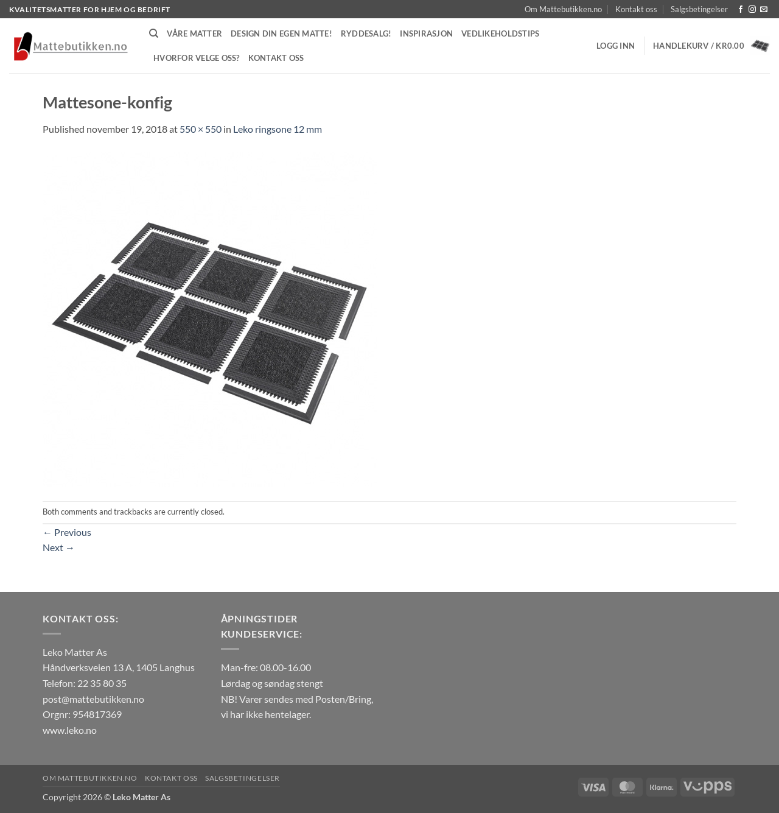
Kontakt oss (636, 9)
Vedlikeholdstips (500, 33)
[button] (615, 45)
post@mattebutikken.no (93, 699)
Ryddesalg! (366, 33)
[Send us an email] (763, 9)
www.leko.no (70, 730)
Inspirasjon (426, 33)
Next (59, 547)
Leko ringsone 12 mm (277, 129)
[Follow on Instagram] (752, 9)
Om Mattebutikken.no (563, 9)
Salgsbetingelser (699, 9)
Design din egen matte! (281, 33)
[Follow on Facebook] (740, 9)
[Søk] (153, 33)
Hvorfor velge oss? (196, 58)
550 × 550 (201, 129)
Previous (67, 532)
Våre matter (194, 33)
